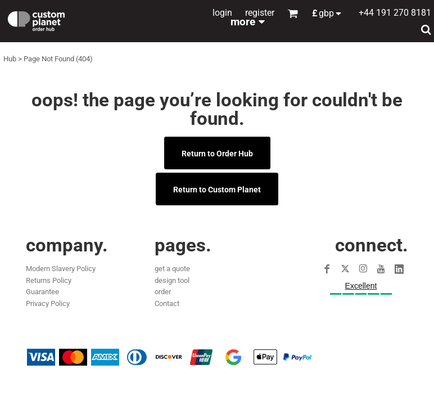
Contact (167, 303)
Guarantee (42, 291)
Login (222, 12)
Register (259, 12)
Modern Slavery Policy (61, 268)
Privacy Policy (48, 303)
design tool (172, 280)
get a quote (172, 268)
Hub (9, 59)
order (163, 291)
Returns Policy (48, 280)
